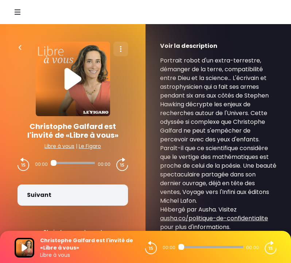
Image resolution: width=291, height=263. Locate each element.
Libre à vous (59, 146)
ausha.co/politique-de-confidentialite (214, 218)
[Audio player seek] (73, 163)
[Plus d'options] (120, 49)
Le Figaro (90, 146)
